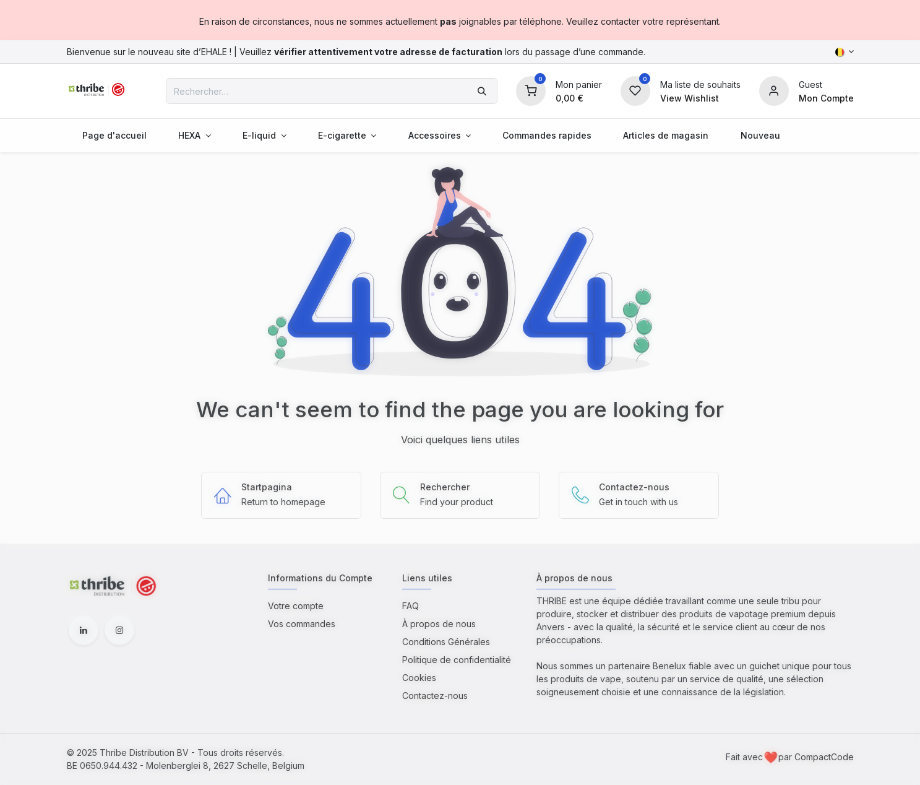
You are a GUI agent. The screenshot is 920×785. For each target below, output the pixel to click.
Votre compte (296, 606)
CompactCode (824, 757)
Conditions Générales (446, 641)
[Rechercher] (482, 91)
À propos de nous (439, 623)
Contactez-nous (435, 695)
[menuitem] (115, 135)
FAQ (410, 606)
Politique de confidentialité (456, 659)
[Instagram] (119, 630)
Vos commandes (301, 623)
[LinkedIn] (83, 630)
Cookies (419, 677)
